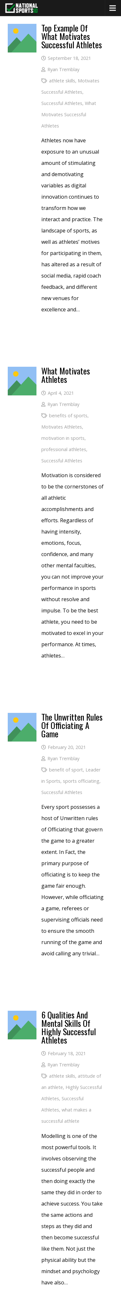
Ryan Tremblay (63, 69)
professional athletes (63, 449)
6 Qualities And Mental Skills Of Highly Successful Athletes (68, 1027)
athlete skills (62, 81)
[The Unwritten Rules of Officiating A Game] (22, 718)
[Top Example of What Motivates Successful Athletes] (22, 29)
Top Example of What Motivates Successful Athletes (71, 36)
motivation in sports (63, 438)
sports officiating (81, 781)
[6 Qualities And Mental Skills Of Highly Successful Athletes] (22, 1016)
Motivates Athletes (61, 427)
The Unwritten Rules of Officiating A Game (72, 725)
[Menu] (112, 8)
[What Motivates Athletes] (22, 372)
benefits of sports (68, 415)
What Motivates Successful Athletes (68, 114)
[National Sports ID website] (21, 8)
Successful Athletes (61, 103)
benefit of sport (66, 770)
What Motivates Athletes (65, 374)
